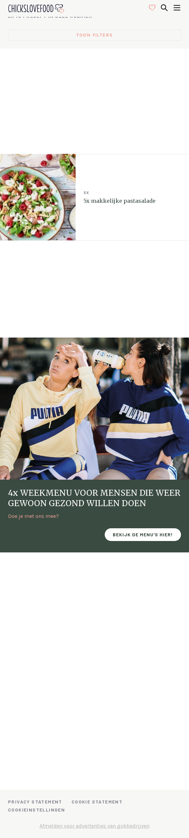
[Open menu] (177, 8)
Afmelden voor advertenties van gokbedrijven (94, 826)
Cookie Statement (97, 801)
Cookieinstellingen (36, 810)
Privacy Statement (35, 801)
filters (103, 35)
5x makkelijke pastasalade (120, 200)
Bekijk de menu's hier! (143, 534)
